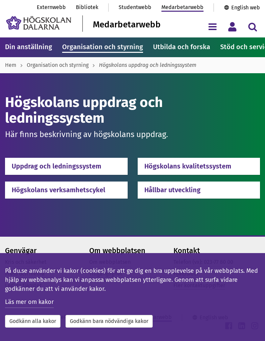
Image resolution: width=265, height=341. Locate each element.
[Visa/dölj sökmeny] (252, 26)
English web (245, 7)
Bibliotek (87, 7)
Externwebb (51, 7)
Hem (10, 65)
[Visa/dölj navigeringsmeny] (212, 26)
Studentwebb (135, 7)
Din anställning (28, 47)
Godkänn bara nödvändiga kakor (109, 321)
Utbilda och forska (181, 47)
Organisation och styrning (102, 47)
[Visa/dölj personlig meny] (232, 26)
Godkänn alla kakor (32, 321)
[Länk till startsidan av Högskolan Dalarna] (39, 23)
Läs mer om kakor (29, 302)
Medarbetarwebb (182, 7)
